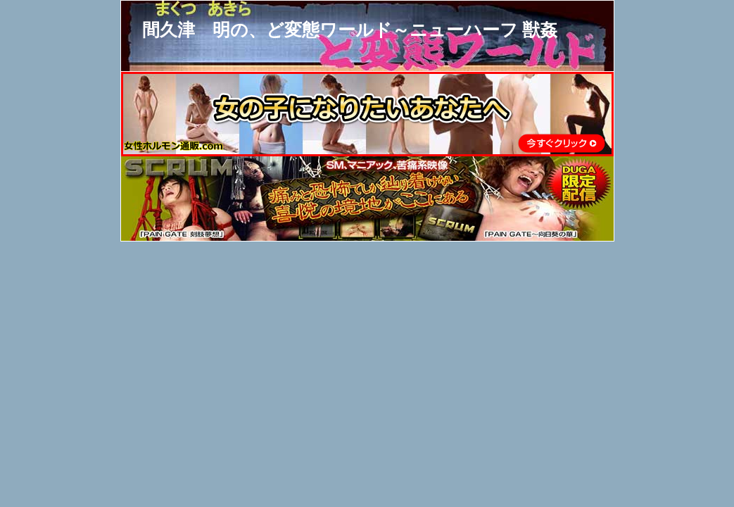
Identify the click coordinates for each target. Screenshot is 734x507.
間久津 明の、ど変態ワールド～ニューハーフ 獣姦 (350, 29)
